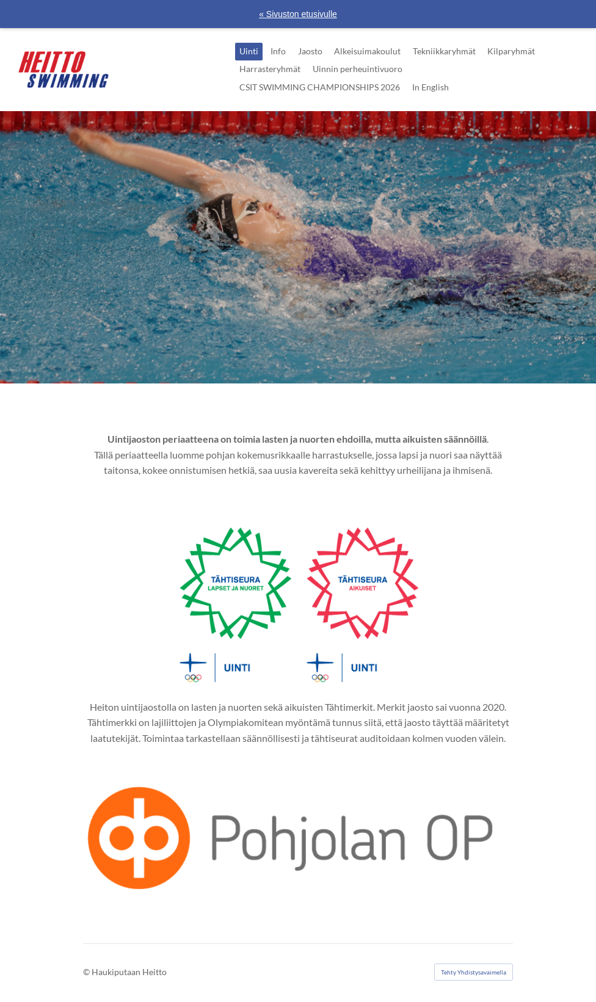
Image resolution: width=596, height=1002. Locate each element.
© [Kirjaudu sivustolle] (87, 972)
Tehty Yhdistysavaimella (473, 972)
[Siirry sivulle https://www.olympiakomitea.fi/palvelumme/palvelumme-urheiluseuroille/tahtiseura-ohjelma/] (298, 600)
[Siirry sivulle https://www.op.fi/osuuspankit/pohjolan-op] (298, 835)
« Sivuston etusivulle (298, 14)
